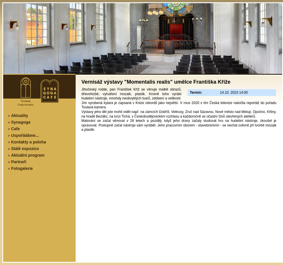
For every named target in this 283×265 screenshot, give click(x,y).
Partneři (18, 162)
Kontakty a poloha (28, 142)
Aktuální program (28, 155)
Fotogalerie (22, 168)
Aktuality (19, 115)
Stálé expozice (25, 148)
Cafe (15, 128)
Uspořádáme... (25, 135)
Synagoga (20, 122)
